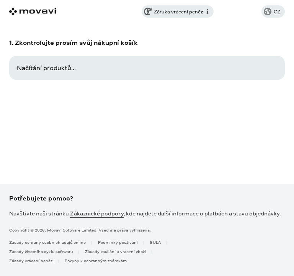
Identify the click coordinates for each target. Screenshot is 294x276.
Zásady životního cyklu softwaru (41, 251)
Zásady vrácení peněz (30, 260)
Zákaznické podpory (97, 213)
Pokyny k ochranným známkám (96, 260)
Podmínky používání (118, 242)
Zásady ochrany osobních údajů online (47, 242)
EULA (155, 242)
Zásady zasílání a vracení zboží (115, 251)
